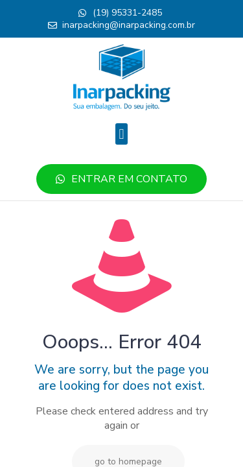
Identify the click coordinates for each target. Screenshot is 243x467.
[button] (121, 134)
